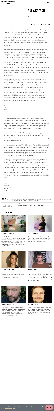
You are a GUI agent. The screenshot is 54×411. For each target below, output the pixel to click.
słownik (35, 296)
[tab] (48, 2)
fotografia (20, 296)
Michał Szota (33, 395)
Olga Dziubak (33, 324)
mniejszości (30, 296)
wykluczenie (41, 296)
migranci (25, 296)
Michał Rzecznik (7, 395)
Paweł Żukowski (7, 324)
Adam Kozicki (33, 360)
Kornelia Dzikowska (8, 360)
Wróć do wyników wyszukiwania (41, 24)
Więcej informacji (10, 408)
